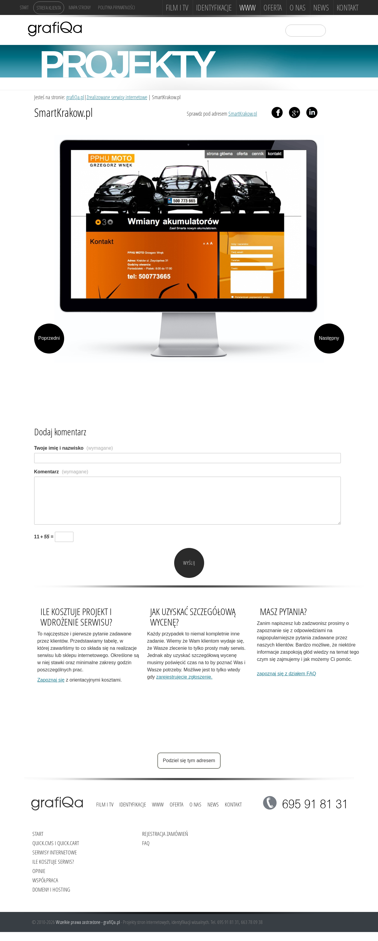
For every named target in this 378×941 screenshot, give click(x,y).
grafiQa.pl (75, 97)
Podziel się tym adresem (189, 760)
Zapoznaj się (51, 679)
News (321, 7)
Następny (329, 338)
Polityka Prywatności (116, 7)
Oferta (272, 7)
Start (24, 7)
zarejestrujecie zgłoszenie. (184, 676)
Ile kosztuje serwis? (53, 861)
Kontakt (348, 7)
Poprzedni (49, 338)
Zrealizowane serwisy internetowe (117, 97)
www (248, 7)
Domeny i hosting (51, 889)
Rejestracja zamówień (165, 833)
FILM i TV (177, 7)
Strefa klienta (49, 7)
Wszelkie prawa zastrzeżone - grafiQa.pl (88, 922)
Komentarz (61, 471)
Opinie (38, 870)
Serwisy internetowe (54, 852)
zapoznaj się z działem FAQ (286, 673)
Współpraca (45, 880)
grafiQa (55, 28)
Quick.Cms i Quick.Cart (55, 843)
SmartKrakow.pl (242, 113)
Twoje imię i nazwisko (73, 448)
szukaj (334, 30)
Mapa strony (80, 7)
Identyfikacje (214, 7)
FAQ (146, 843)
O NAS (297, 7)
